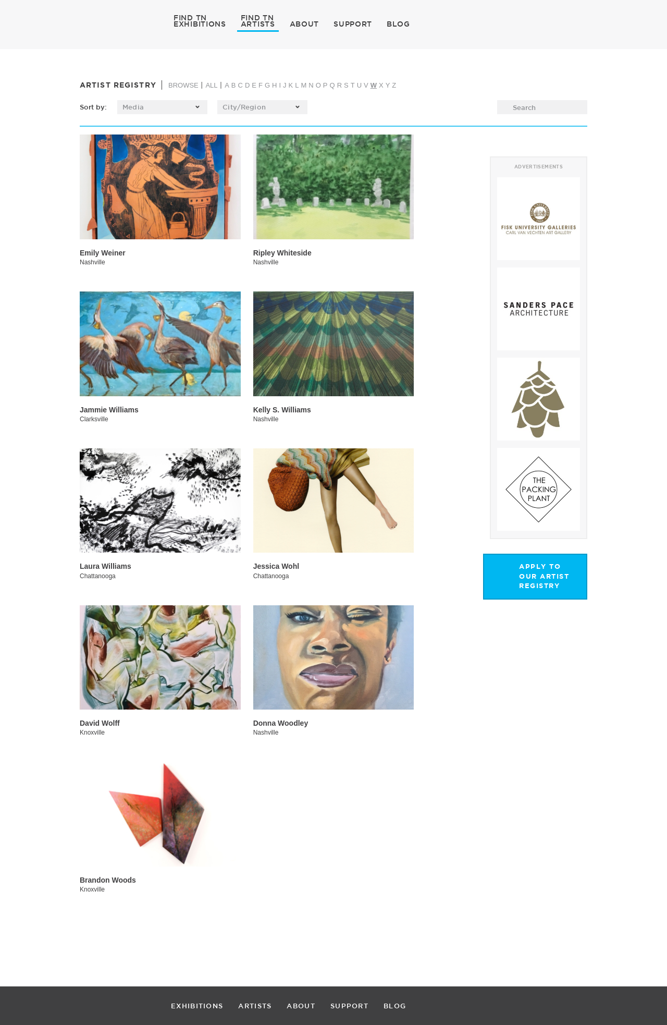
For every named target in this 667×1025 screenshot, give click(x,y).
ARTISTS (258, 23)
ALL (211, 85)
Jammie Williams (109, 410)
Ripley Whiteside (282, 253)
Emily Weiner (103, 253)
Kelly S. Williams (282, 410)
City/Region (244, 107)
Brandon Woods (108, 880)
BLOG (398, 24)
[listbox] (162, 107)
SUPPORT (353, 24)
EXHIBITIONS (200, 23)
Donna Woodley (280, 723)
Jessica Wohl (276, 566)
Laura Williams (105, 566)
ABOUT (304, 24)
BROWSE (183, 85)
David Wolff (100, 723)
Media (133, 107)
